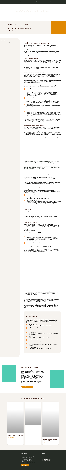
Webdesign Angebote (22, 1)
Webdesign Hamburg (24, 453)
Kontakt (47, 1)
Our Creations (32, 1)
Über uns (38, 1)
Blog (43, 1)
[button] (17, 40)
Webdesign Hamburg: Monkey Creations (28, 365)
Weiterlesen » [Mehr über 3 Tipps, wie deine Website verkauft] (11, 437)
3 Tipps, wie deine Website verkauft (15, 435)
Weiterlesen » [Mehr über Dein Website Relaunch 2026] (28, 429)
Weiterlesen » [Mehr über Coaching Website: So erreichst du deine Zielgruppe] (46, 442)
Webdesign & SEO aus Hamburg (32, 314)
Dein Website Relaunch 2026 (32, 427)
